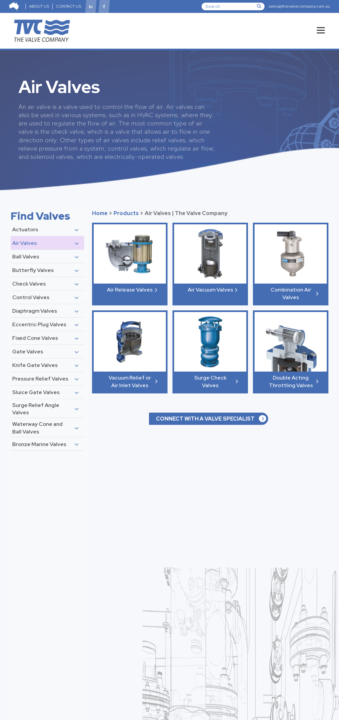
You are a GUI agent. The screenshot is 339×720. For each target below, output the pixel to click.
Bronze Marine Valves (39, 444)
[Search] (233, 6)
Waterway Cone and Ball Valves (37, 428)
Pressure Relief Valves (40, 378)
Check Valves (29, 283)
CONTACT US (68, 6)
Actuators (25, 229)
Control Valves (30, 297)
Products (126, 213)
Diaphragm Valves (34, 310)
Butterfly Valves (33, 270)
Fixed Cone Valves (35, 338)
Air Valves (24, 243)
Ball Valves (25, 256)
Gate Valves (27, 351)
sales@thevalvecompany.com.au (299, 6)
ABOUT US (39, 6)
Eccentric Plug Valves (39, 324)
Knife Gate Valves (35, 365)
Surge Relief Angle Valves (35, 409)
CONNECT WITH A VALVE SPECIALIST (205, 418)
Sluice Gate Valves (36, 392)
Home (100, 213)
